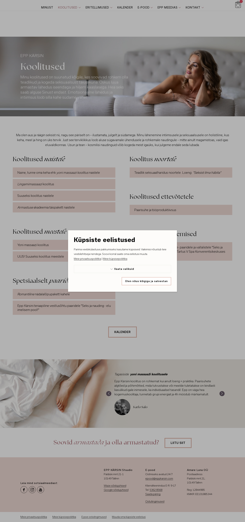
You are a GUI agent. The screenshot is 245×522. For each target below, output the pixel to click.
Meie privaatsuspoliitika (87, 258)
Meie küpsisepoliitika (115, 258)
